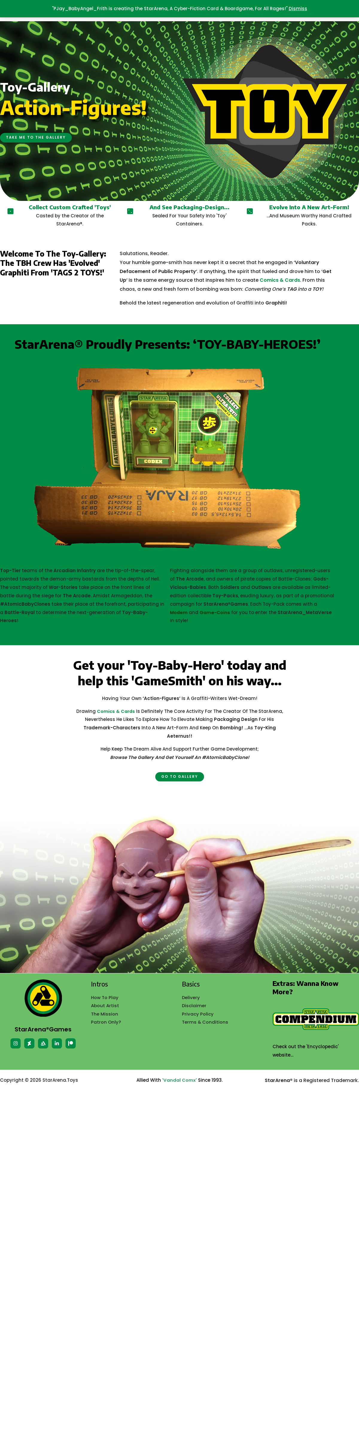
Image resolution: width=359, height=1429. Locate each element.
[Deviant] (29, 1043)
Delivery (191, 997)
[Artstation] (43, 1043)
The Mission (104, 1014)
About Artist (105, 1006)
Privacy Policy (198, 1014)
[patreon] (71, 1043)
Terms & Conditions (205, 1022)
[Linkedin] (57, 1043)
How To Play (104, 997)
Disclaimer (194, 1006)
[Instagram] (15, 1043)
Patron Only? (106, 1022)
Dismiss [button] (298, 8)
